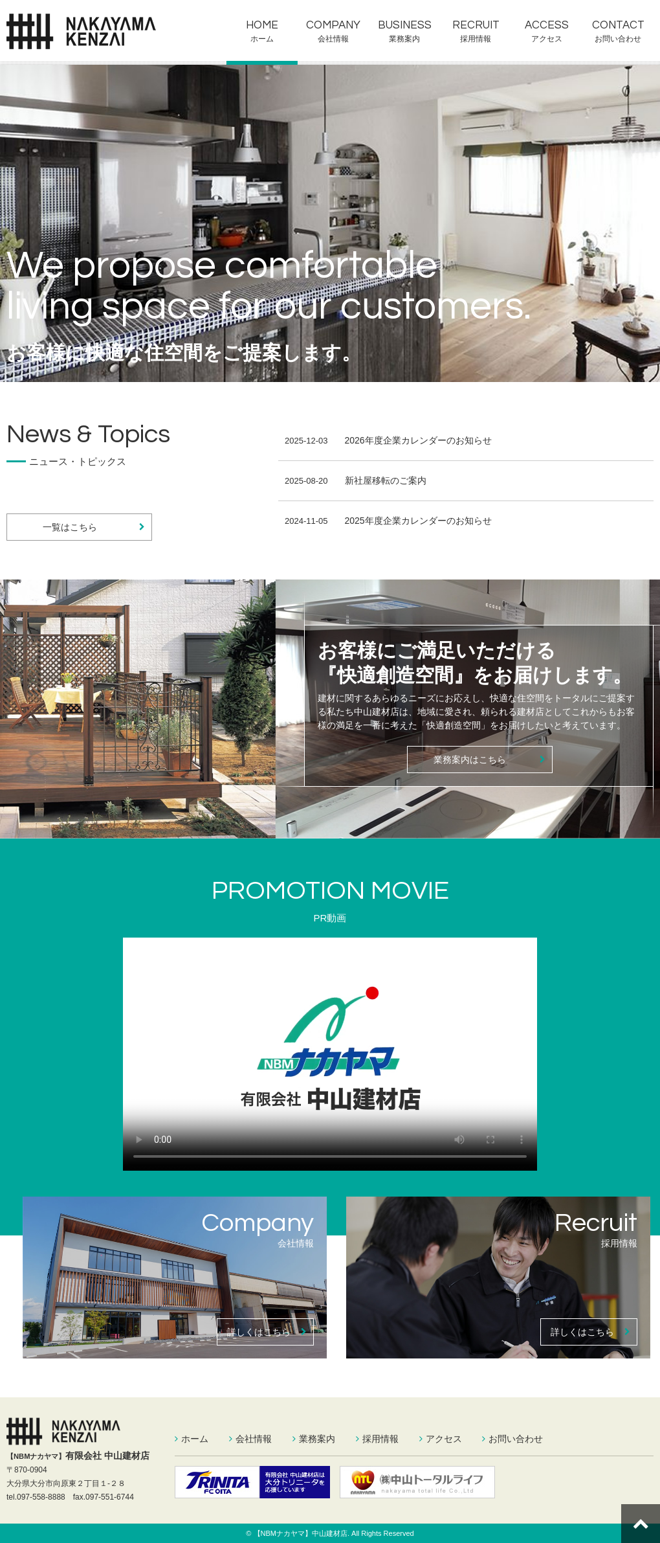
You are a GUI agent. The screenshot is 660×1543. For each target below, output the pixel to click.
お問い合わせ (618, 38)
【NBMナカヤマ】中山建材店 (300, 1533)
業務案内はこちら (489, 759)
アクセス (546, 38)
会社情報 (333, 38)
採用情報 (475, 38)
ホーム (262, 38)
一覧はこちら (94, 527)
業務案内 (404, 38)
